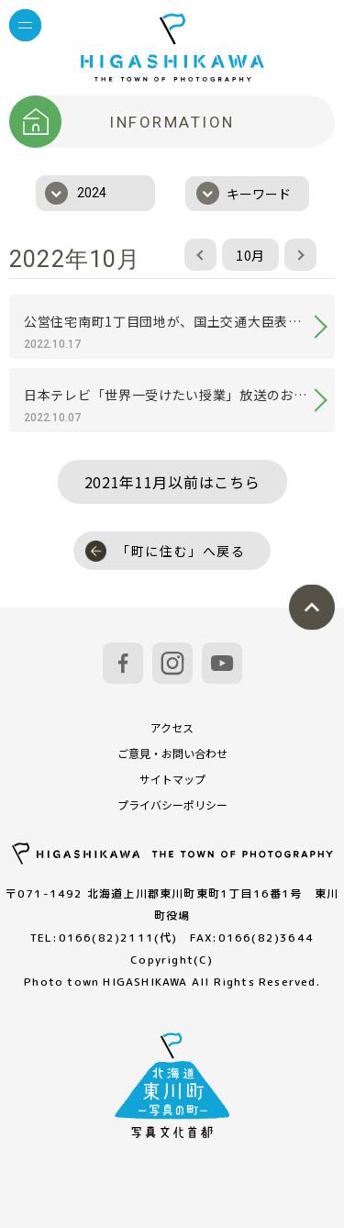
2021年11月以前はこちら (172, 482)
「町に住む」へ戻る (165, 551)
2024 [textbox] (91, 192)
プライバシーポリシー (172, 804)
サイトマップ (172, 779)
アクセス (172, 727)
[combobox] (95, 193)
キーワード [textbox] (259, 193)
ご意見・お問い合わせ (172, 753)
